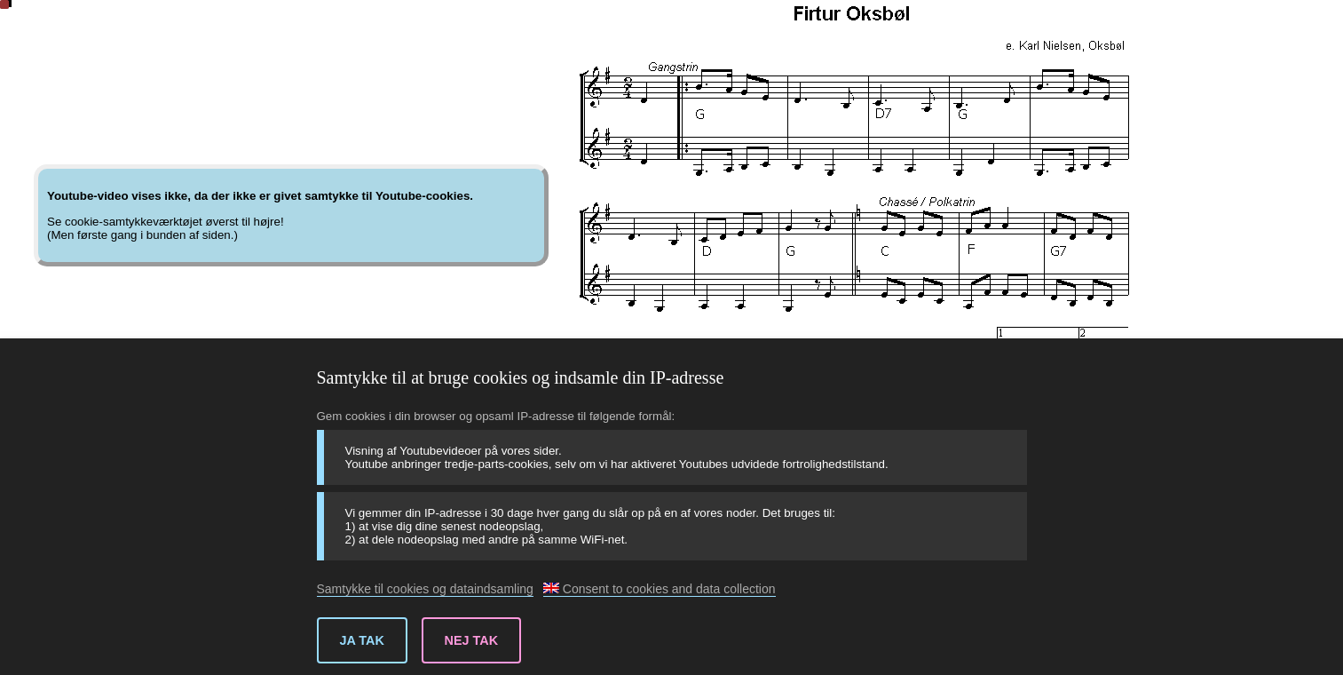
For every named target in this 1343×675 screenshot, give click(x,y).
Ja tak (362, 640)
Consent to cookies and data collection (659, 589)
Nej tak (472, 640)
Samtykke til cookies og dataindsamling (425, 589)
